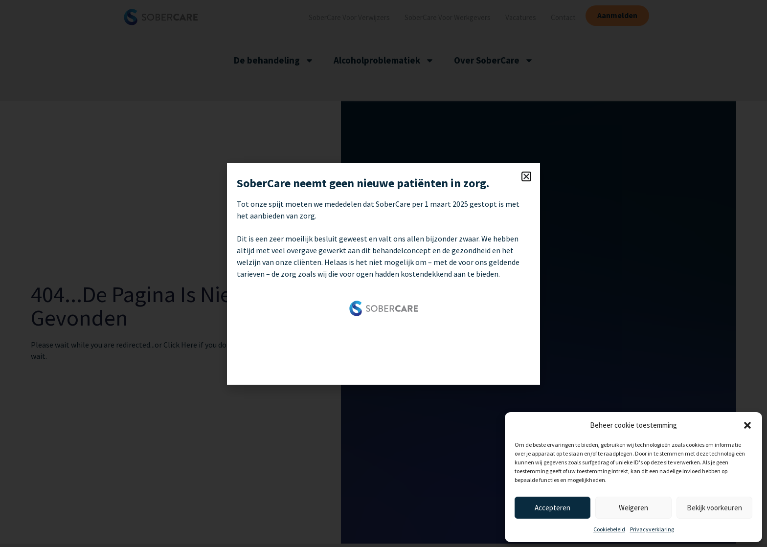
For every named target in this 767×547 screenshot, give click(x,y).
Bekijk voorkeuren (714, 507)
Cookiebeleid (609, 529)
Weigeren (633, 507)
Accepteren (552, 507)
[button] (747, 425)
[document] (383, 273)
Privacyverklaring (652, 529)
